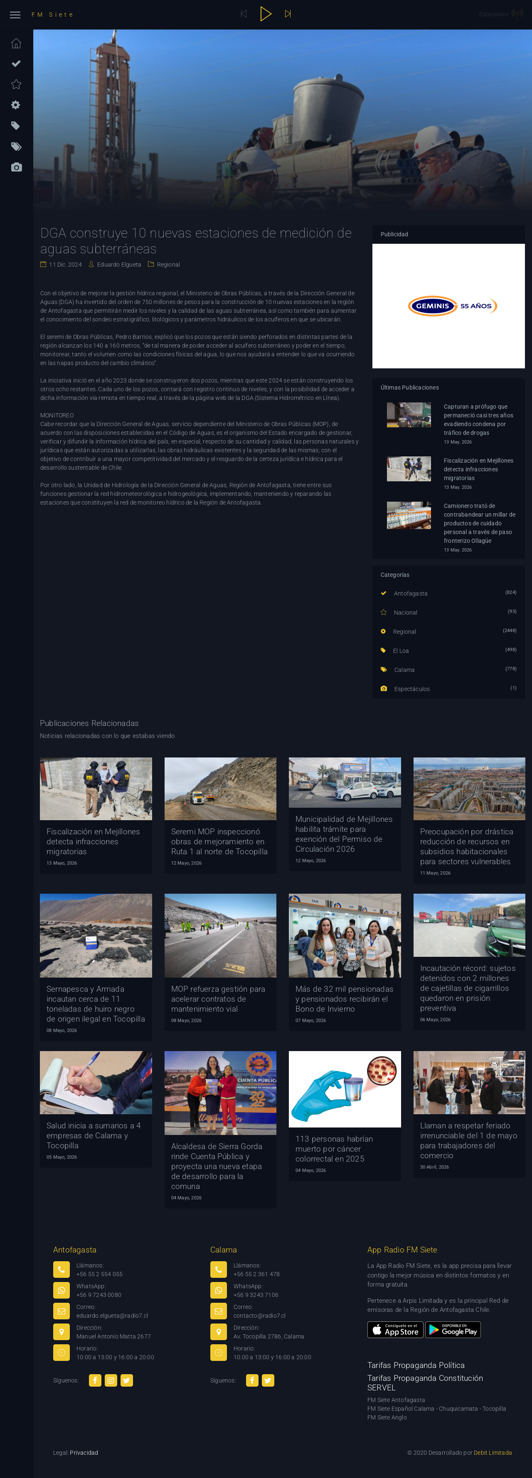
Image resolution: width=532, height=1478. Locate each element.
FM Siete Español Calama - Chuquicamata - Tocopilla (436, 1408)
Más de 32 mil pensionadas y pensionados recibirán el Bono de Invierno (345, 999)
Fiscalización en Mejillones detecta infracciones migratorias (478, 469)
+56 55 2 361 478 (257, 1274)
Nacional (399, 612)
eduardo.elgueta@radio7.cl (112, 1315)
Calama (398, 670)
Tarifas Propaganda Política (416, 1365)
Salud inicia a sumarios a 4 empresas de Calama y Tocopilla (94, 1135)
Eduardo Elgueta (118, 264)
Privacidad (84, 1452)
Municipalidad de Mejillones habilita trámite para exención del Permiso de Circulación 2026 (344, 834)
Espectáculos (405, 689)
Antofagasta (404, 593)
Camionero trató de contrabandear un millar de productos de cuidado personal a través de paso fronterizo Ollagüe (479, 523)
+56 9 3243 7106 (256, 1295)
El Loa (395, 650)
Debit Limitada (493, 1452)
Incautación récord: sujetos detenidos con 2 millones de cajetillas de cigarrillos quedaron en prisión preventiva (468, 988)
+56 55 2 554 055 (99, 1274)
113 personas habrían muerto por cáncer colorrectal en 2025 (334, 1149)
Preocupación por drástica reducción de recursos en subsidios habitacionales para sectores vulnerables (467, 846)
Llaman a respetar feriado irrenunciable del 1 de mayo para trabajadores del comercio (468, 1140)
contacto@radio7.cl (260, 1315)
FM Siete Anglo (387, 1417)
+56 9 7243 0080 (98, 1295)
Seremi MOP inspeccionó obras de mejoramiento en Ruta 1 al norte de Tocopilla (219, 841)
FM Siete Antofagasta (396, 1400)
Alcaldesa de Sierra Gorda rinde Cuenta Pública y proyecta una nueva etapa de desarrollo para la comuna (217, 1166)
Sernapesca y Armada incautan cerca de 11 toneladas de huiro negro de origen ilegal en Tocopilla (96, 1004)
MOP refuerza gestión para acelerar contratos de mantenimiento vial (218, 999)
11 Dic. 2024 (65, 264)
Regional (167, 264)
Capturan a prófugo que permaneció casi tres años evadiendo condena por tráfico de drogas (478, 419)
